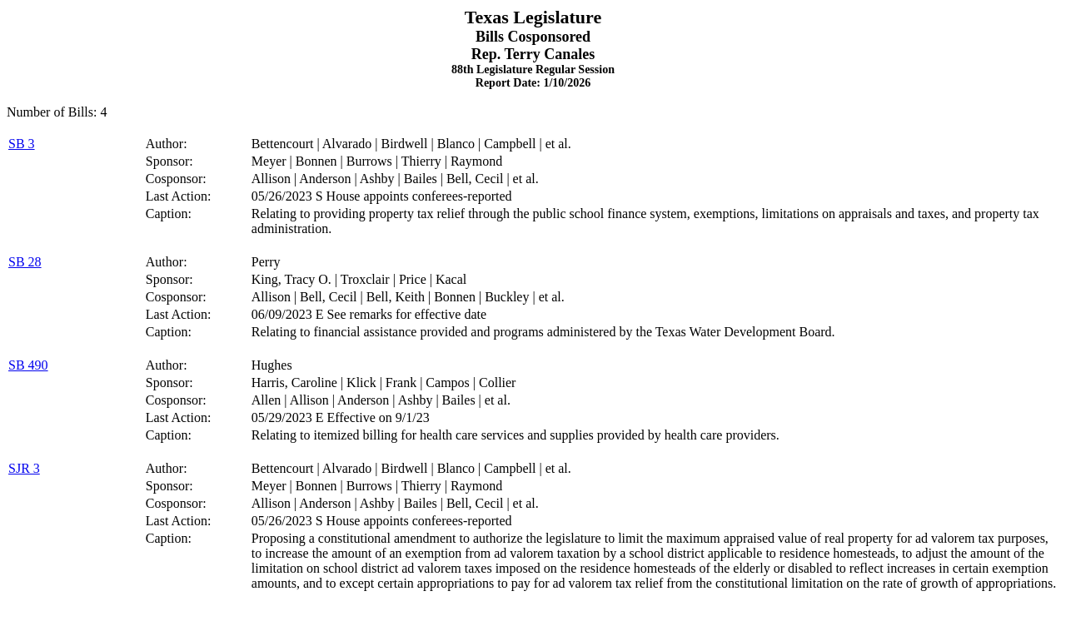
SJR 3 (24, 468)
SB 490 (28, 365)
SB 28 (25, 262)
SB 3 (21, 144)
